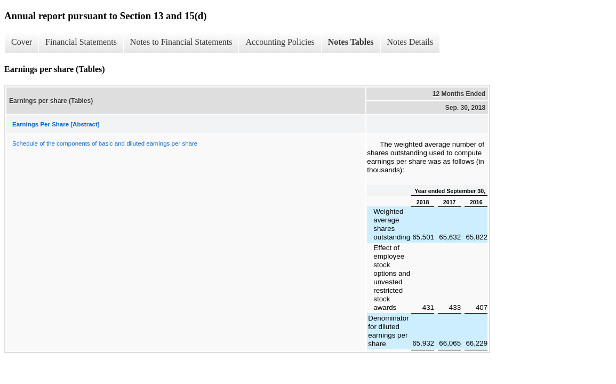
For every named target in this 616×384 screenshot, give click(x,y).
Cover (21, 41)
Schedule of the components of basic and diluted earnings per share (104, 143)
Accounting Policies (279, 41)
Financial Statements (81, 41)
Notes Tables (351, 41)
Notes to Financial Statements (181, 41)
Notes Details (410, 41)
